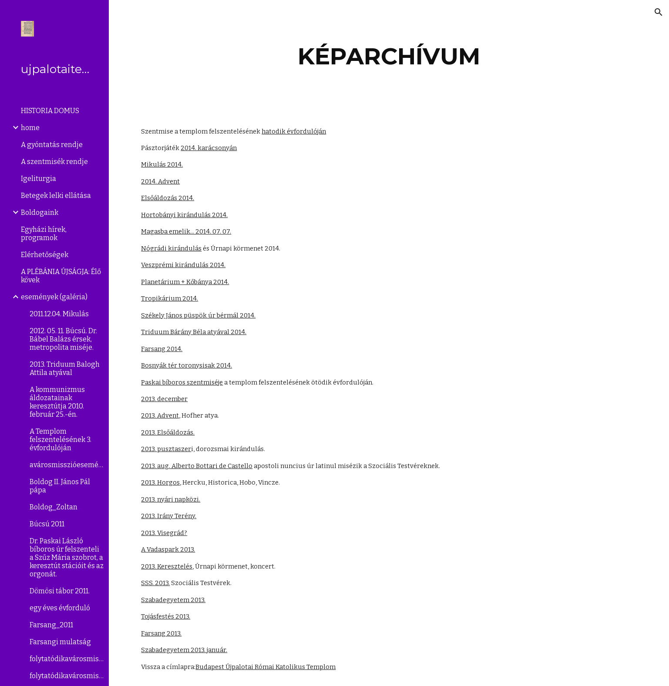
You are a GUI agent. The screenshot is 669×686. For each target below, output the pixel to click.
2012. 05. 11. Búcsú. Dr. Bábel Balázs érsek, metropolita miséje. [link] (63, 339)
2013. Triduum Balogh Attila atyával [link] (65, 368)
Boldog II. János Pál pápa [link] (60, 486)
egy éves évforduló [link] (60, 608)
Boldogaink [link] (39, 212)
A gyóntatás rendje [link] (52, 145)
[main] (389, 56)
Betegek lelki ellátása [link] (56, 195)
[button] (658, 12)
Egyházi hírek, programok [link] (44, 233)
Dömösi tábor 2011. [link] (60, 591)
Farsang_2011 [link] (51, 625)
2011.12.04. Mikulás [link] (59, 314)
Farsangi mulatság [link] (60, 642)
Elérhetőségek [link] (44, 255)
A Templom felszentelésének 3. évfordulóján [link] (60, 439)
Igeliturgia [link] (38, 178)
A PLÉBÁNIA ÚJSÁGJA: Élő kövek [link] (61, 276)
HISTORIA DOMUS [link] (50, 111)
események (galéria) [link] (54, 297)
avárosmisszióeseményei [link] (67, 465)
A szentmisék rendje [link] (54, 161)
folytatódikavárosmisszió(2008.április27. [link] (67, 676)
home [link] (30, 128)
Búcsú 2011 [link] (47, 524)
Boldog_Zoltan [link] (53, 507)
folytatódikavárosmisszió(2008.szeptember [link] (67, 659)
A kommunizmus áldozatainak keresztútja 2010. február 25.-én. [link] (57, 401)
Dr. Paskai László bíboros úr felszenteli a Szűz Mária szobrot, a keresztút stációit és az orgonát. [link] (67, 557)
